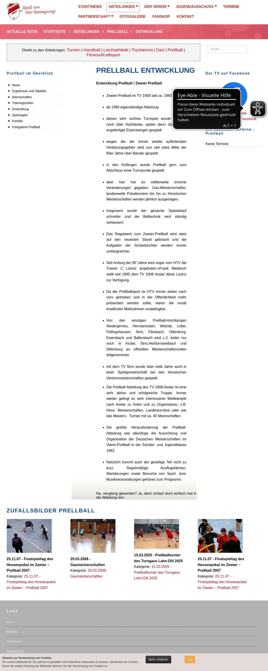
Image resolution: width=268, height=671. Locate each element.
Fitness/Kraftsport (103, 54)
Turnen (73, 50)
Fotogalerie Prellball (26, 127)
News (16, 85)
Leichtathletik (115, 50)
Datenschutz (15, 651)
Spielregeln (20, 115)
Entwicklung (20, 109)
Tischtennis (142, 50)
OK (189, 659)
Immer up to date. (233, 113)
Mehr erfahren (158, 659)
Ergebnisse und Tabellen (29, 91)
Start (10, 622)
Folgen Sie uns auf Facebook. (233, 119)
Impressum (14, 641)
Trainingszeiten (22, 103)
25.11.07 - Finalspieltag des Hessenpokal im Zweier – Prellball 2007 (31, 582)
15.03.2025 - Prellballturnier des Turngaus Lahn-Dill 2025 (157, 572)
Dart (160, 50)
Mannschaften (22, 97)
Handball (91, 50)
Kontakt (17, 121)
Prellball (175, 50)
